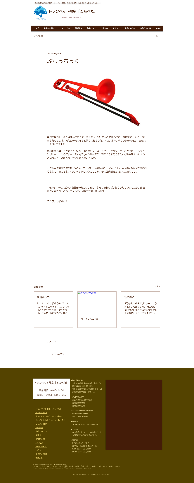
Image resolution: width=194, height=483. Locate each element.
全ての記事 (38, 36)
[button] (157, 36)
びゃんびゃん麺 (89, 319)
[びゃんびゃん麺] (97, 302)
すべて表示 (155, 286)
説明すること (44, 297)
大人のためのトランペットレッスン (50, 416)
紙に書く (129, 297)
